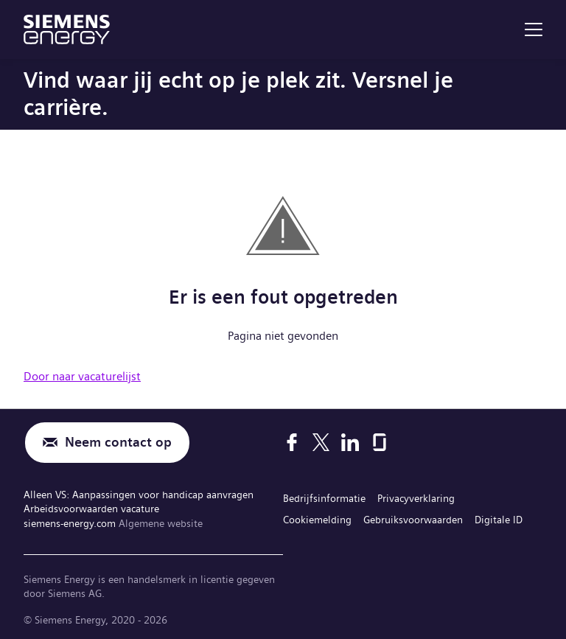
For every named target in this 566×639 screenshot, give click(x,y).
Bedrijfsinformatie (324, 498)
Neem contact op (118, 442)
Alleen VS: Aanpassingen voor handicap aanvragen (139, 494)
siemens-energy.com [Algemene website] (71, 523)
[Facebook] (292, 442)
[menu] (533, 29)
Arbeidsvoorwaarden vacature (91, 508)
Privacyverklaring (416, 498)
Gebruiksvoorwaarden (413, 519)
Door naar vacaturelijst (82, 376)
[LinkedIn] (350, 442)
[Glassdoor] (379, 442)
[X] (320, 442)
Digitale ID (499, 519)
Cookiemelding (317, 519)
